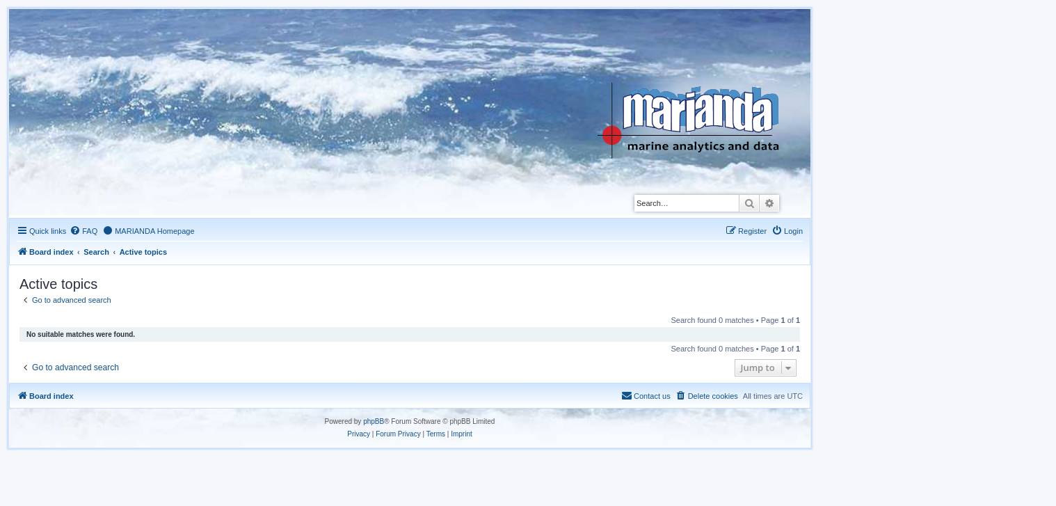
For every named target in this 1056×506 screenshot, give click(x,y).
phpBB (373, 421)
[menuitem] (83, 231)
